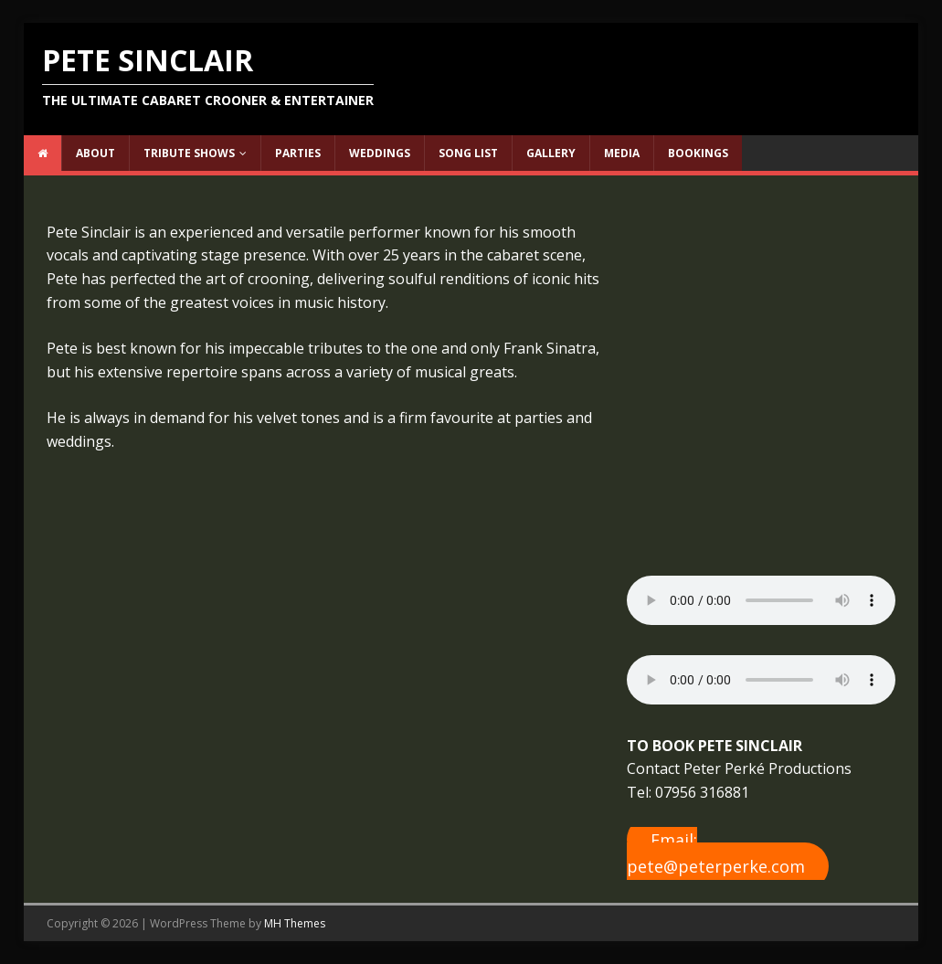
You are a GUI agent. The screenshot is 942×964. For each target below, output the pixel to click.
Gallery (551, 153)
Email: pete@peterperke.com (716, 853)
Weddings (379, 153)
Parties (298, 153)
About (95, 153)
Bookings (698, 153)
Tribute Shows (189, 153)
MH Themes (294, 923)
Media (622, 153)
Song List (468, 153)
